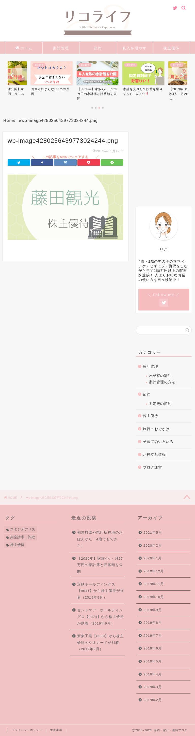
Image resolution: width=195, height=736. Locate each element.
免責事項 (56, 729)
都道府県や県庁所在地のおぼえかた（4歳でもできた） (100, 539)
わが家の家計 (160, 376)
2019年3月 (152, 687)
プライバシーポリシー (27, 729)
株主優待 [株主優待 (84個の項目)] (17, 545)
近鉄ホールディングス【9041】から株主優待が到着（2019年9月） (100, 591)
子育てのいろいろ (158, 442)
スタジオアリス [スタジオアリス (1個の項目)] (22, 529)
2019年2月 (152, 700)
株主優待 (171, 48)
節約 (98, 48)
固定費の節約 (160, 404)
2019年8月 (152, 623)
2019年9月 (152, 610)
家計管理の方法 (162, 382)
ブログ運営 (152, 467)
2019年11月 (153, 584)
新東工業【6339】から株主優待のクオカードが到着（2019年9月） (100, 642)
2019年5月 (152, 661)
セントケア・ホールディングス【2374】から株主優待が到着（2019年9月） (100, 616)
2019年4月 (152, 674)
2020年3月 (152, 545)
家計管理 (61, 48)
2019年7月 (152, 636)
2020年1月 (152, 558)
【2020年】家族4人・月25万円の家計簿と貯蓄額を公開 (100, 565)
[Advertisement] (165, 168)
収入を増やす (134, 48)
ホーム (23, 48)
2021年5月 (152, 532)
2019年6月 (152, 648)
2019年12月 (153, 571)
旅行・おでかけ (156, 429)
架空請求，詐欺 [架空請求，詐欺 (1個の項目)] (22, 537)
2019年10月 (153, 597)
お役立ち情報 (154, 455)
